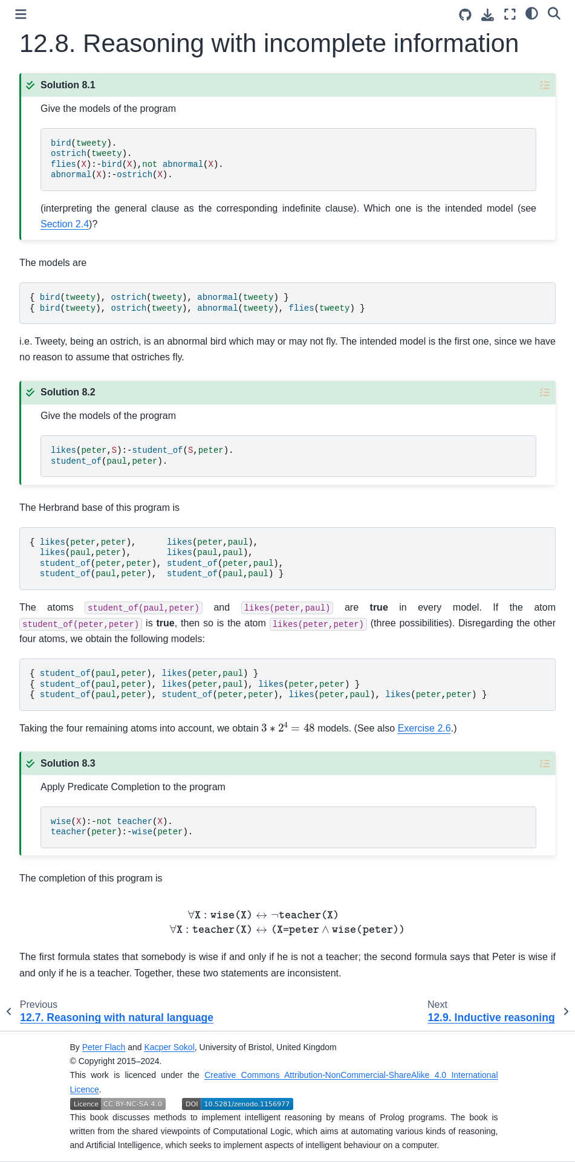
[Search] (554, 12)
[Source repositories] (465, 15)
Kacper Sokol (169, 1047)
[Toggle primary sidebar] (21, 14)
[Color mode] (532, 12)
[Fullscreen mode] (510, 14)
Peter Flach (104, 1047)
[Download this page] (487, 15)
